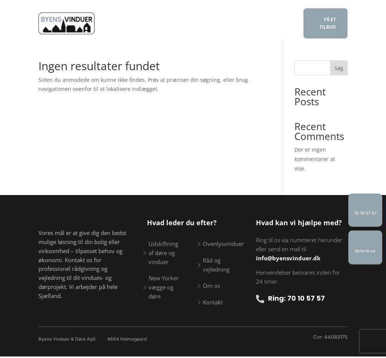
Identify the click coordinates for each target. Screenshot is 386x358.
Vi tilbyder (155, 18)
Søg (338, 68)
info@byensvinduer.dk (288, 258)
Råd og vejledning (219, 18)
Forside (117, 18)
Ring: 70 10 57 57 (296, 298)
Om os (175, 29)
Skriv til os (365, 251)
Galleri (269, 18)
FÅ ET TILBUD (327, 23)
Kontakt (207, 29)
